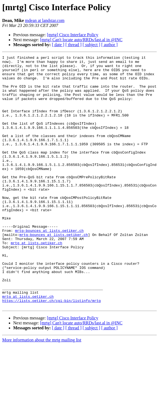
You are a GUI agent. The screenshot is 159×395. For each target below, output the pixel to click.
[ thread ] (73, 44)
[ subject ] (91, 44)
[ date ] (58, 44)
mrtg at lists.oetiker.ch (36, 280)
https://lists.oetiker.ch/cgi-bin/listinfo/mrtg (51, 349)
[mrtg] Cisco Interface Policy (72, 34)
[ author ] (109, 44)
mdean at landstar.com (45, 20)
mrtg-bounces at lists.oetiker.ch (49, 265)
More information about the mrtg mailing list (41, 390)
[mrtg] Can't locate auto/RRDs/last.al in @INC (81, 39)
